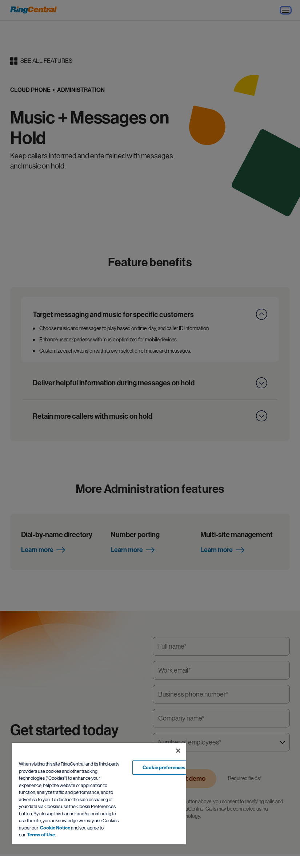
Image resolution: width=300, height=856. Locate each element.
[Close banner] (178, 751)
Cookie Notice (55, 828)
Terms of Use (41, 834)
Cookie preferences (164, 767)
